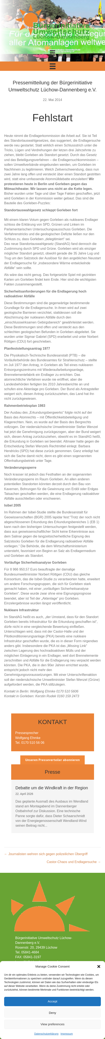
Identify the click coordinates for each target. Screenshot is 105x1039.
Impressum (66, 1033)
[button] (99, 966)
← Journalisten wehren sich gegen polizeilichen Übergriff (46, 854)
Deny (52, 1012)
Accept (52, 1001)
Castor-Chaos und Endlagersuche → (74, 862)
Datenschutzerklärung (46, 1033)
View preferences (53, 1024)
